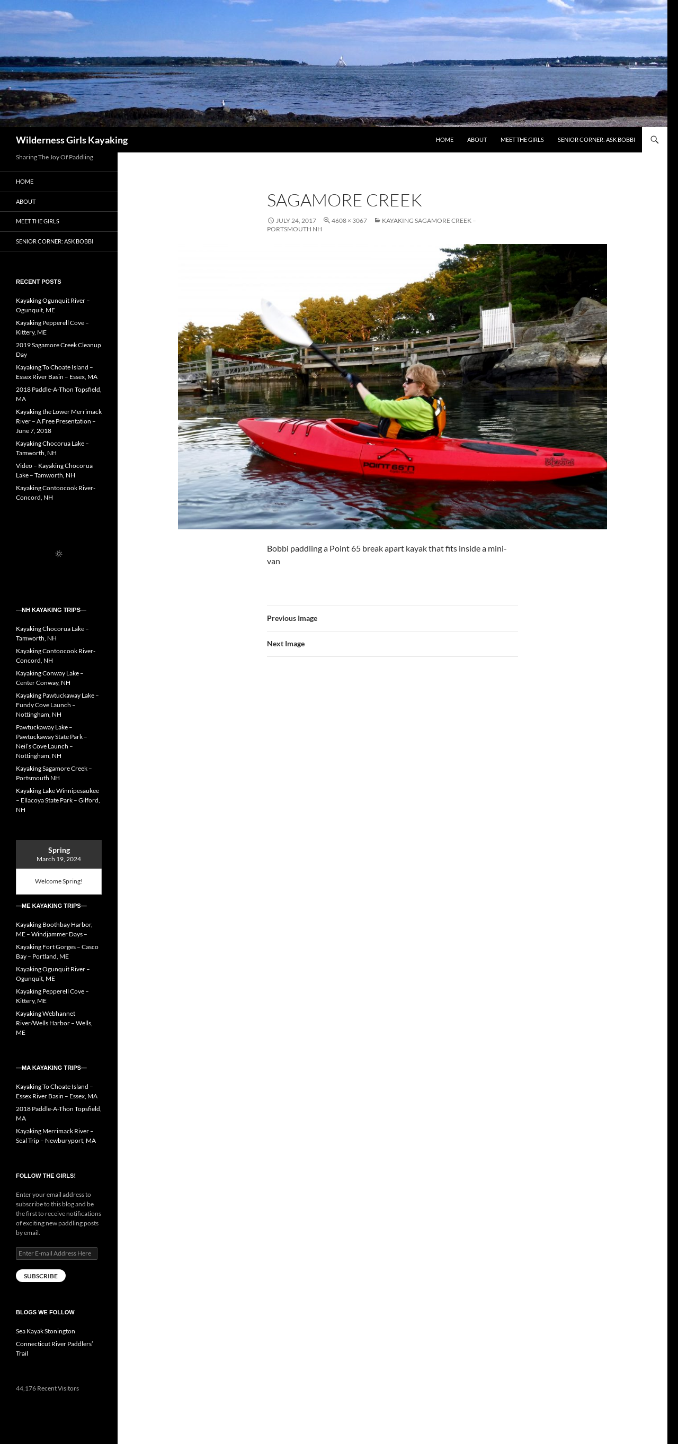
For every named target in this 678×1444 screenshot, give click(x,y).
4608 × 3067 (349, 220)
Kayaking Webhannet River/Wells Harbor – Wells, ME (54, 1022)
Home (444, 139)
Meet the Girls (522, 139)
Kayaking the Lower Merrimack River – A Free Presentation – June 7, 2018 (59, 421)
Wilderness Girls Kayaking (72, 140)
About (477, 139)
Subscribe (41, 1276)
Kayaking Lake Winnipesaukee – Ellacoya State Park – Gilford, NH (58, 800)
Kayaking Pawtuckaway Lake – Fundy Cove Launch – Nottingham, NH (57, 704)
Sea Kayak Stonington (45, 1331)
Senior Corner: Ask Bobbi (596, 139)
